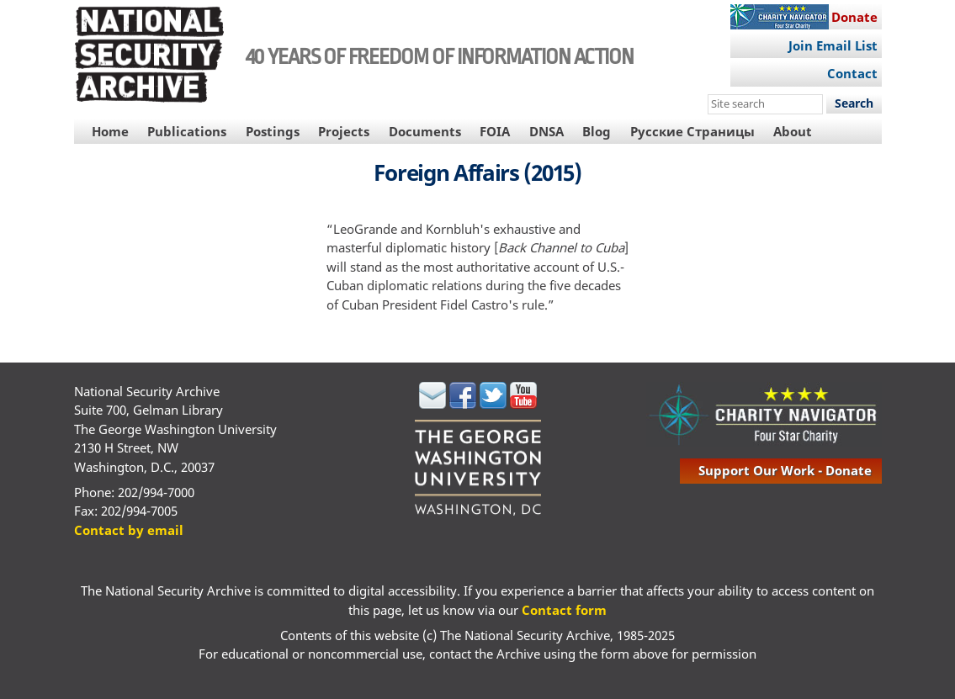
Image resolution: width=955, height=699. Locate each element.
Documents (425, 131)
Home (110, 131)
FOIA (495, 131)
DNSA (546, 131)
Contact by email (128, 530)
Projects (343, 131)
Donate (854, 16)
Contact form (564, 609)
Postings (273, 131)
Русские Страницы (692, 131)
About (792, 131)
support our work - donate (785, 470)
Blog (596, 131)
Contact (852, 73)
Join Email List (833, 45)
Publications (186, 131)
